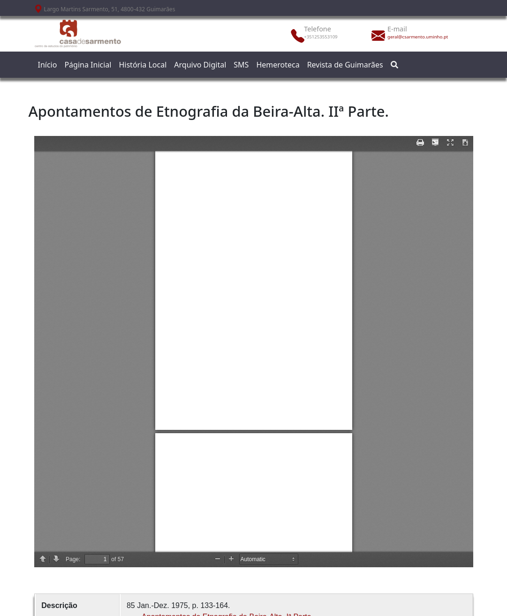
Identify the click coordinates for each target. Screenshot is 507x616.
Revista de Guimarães (345, 65)
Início (47, 65)
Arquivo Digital (200, 65)
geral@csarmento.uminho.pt (414, 37)
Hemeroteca (277, 65)
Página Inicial (87, 65)
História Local (142, 65)
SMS (241, 65)
